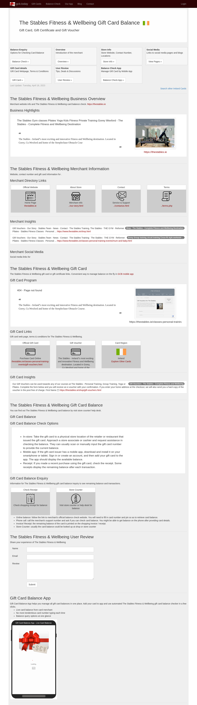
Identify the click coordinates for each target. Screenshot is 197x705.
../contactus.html (121, 206)
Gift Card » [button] (17, 80)
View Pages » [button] (155, 61)
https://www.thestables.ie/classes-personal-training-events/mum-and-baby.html (94, 241)
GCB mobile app (126, 274)
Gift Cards (36, 4)
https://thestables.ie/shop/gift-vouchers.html (80, 390)
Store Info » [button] (108, 61)
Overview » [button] (63, 61)
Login (183, 4)
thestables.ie (30, 206)
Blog (80, 4)
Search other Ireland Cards (173, 88)
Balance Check (53, 4)
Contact (90, 4)
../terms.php (166, 206)
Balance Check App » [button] (113, 80)
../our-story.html (75, 206)
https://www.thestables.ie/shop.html (74, 231)
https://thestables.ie (96, 104)
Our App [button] (69, 4)
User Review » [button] (65, 80)
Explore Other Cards (121, 361)
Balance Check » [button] (20, 61)
